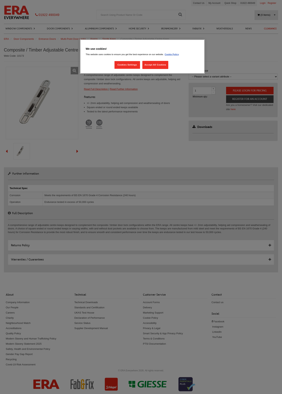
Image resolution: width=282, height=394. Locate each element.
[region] (142, 56)
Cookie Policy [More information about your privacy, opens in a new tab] (172, 54)
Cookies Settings (127, 65)
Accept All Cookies (155, 65)
